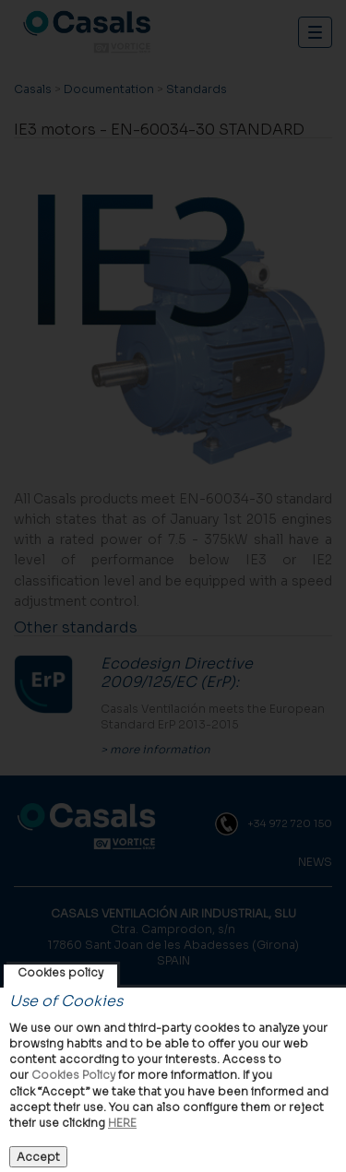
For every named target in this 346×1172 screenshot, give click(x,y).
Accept (38, 1157)
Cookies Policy (73, 1075)
